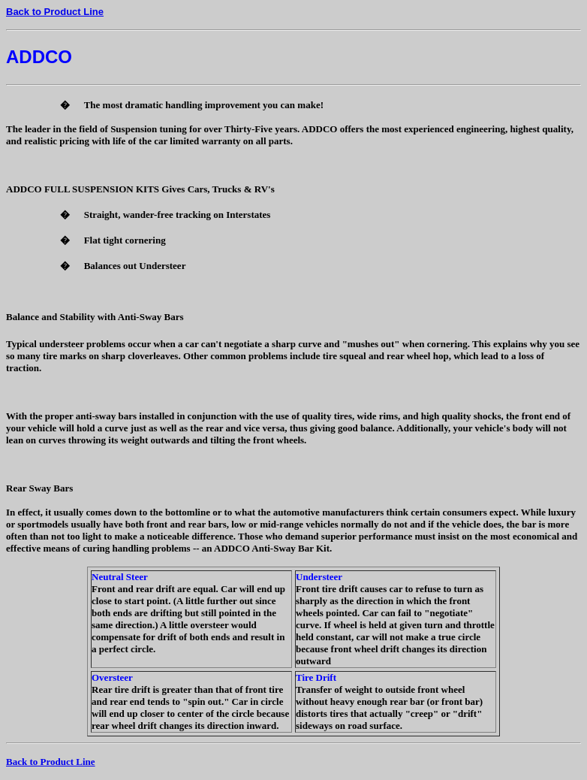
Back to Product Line (55, 11)
